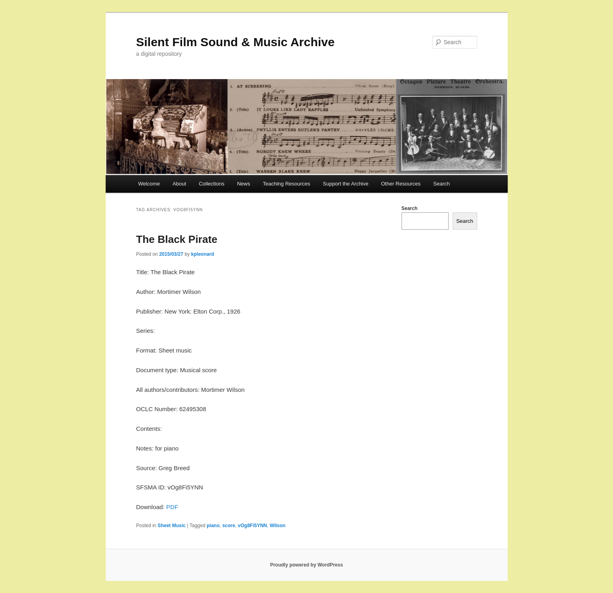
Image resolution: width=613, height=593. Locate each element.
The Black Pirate (176, 239)
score (228, 525)
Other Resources (400, 184)
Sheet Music (172, 525)
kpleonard (202, 254)
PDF (172, 506)
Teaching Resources (286, 184)
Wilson (277, 525)
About (179, 184)
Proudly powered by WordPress (306, 565)
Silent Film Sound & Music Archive (235, 42)
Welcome (149, 184)
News (243, 184)
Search (441, 184)
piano (213, 525)
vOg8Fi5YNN (252, 525)
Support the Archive (345, 184)
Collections (212, 184)
